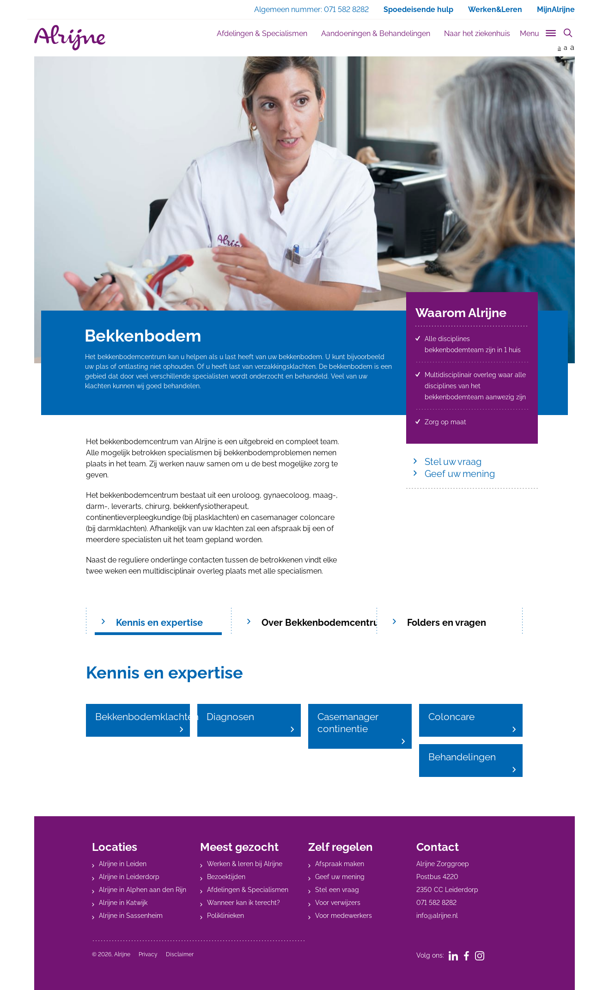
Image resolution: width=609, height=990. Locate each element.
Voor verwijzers (337, 902)
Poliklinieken (225, 915)
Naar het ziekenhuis (477, 33)
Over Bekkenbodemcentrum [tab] (319, 622)
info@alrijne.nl (437, 915)
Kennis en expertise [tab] (159, 622)
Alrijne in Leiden (122, 864)
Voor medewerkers (343, 915)
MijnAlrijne (556, 9)
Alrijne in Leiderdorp (129, 876)
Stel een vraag (337, 889)
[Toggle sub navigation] (538, 32)
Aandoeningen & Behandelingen (375, 33)
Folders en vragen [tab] (446, 622)
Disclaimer (180, 954)
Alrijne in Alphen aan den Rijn (142, 889)
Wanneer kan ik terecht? (243, 902)
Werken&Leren (495, 9)
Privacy (148, 954)
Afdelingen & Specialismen (262, 33)
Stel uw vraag (453, 461)
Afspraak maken (339, 864)
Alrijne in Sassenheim (131, 915)
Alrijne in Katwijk (123, 902)
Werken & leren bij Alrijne (244, 864)
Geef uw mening (460, 473)
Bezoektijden (226, 876)
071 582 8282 (436, 902)
